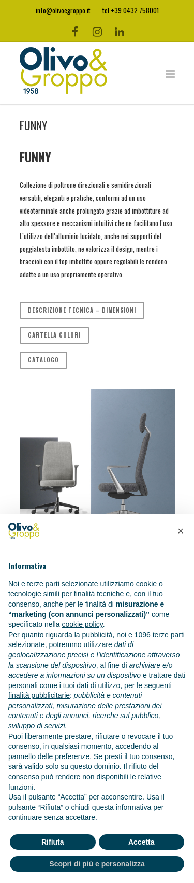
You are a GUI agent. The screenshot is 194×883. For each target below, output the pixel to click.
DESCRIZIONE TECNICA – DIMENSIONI (82, 310)
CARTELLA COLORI (54, 335)
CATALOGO (43, 360)
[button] (180, 531)
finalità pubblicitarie (39, 695)
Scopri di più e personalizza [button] (96, 864)
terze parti (169, 634)
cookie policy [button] (82, 624)
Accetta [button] (141, 842)
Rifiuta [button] (52, 842)
